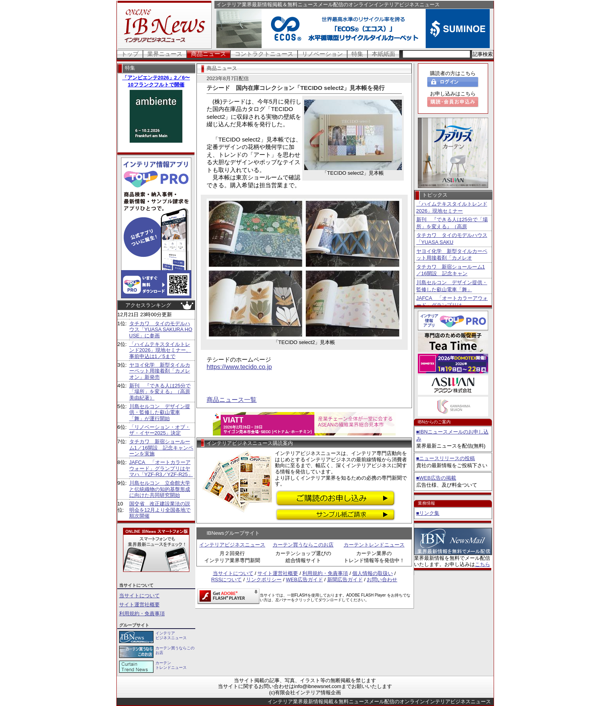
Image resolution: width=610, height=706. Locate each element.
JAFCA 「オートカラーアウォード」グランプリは (452, 301)
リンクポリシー (264, 579)
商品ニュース (208, 53)
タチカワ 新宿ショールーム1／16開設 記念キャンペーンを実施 (161, 448)
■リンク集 (428, 513)
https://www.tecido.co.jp (239, 367)
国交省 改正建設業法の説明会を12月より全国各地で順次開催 (160, 510)
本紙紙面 (383, 53)
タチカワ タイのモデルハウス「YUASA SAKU (451, 238)
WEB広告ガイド (304, 579)
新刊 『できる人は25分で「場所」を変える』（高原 (452, 223)
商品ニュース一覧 (232, 399)
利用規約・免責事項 (142, 613)
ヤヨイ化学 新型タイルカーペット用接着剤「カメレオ (451, 254)
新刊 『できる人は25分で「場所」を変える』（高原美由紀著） (160, 392)
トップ (130, 53)
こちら (482, 564)
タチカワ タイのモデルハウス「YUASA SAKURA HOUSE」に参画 (161, 330)
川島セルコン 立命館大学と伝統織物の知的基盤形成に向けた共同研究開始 (159, 489)
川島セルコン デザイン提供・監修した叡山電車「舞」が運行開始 (159, 412)
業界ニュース (164, 53)
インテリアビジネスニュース (232, 545)
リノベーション (322, 53)
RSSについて (226, 579)
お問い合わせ (382, 579)
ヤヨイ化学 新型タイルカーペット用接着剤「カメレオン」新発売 (159, 371)
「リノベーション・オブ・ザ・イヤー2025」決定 (159, 430)
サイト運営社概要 (139, 604)
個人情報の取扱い (372, 573)
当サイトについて (139, 595)
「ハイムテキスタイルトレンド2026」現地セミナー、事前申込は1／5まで (160, 350)
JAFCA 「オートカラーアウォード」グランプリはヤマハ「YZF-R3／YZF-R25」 (161, 468)
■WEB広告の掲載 (436, 478)
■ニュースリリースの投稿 (445, 458)
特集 (357, 53)
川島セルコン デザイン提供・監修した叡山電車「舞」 (451, 286)
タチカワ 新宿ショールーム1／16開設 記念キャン (450, 270)
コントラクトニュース (264, 53)
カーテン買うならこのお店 (303, 545)
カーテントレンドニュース (374, 545)
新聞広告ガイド (345, 579)
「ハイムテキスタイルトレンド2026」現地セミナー (451, 207)
